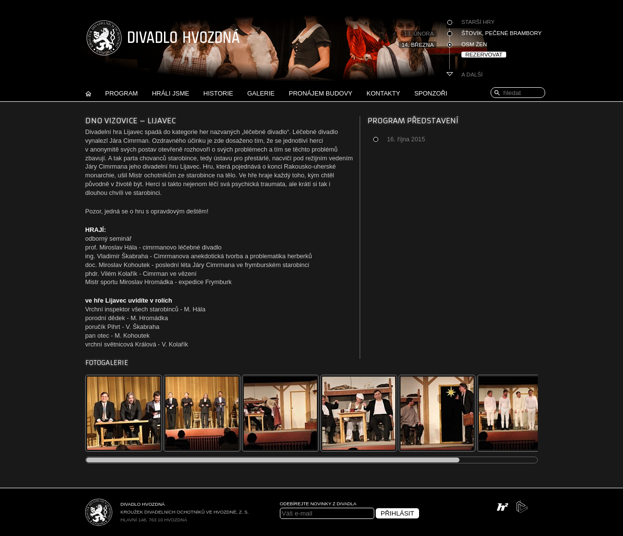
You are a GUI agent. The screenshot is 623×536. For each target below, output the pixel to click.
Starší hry (478, 22)
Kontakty (383, 93)
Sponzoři (430, 93)
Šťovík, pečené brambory (501, 33)
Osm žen (474, 44)
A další (472, 74)
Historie (218, 93)
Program (121, 93)
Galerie (261, 93)
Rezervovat (483, 54)
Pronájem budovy (320, 93)
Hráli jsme (170, 93)
